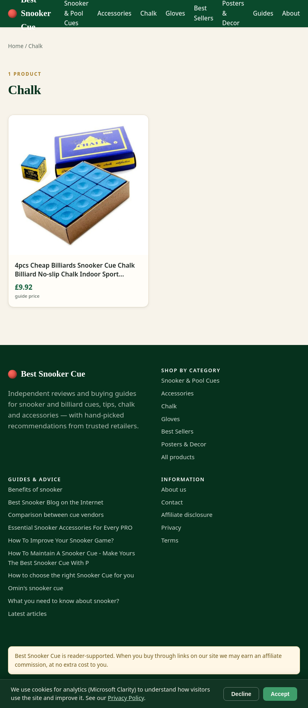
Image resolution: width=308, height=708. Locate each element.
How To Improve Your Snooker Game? (60, 540)
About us (173, 489)
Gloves (175, 13)
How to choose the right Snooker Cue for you (71, 575)
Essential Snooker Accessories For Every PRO (70, 527)
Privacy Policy (126, 698)
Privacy (171, 527)
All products (178, 457)
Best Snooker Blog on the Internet (55, 502)
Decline (241, 694)
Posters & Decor (183, 444)
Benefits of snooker (35, 489)
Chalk (148, 13)
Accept (280, 694)
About (291, 13)
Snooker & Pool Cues (190, 380)
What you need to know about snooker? (63, 601)
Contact (172, 502)
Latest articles (27, 613)
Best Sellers (203, 13)
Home (16, 46)
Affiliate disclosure (187, 514)
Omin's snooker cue (35, 588)
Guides (263, 13)
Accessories (114, 13)
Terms (169, 540)
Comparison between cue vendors (56, 514)
